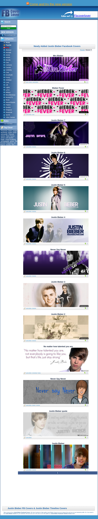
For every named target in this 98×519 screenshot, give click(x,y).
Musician (34, 146)
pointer (30, 82)
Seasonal (9, 112)
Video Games (10, 117)
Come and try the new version (51, 4)
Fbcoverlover (82, 15)
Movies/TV (9, 97)
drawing (34, 405)
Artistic (8, 57)
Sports (8, 115)
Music (8, 100)
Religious (9, 110)
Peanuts (11, 134)
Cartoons (9, 65)
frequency (9, 143)
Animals (8, 52)
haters (39, 372)
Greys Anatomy (10, 139)
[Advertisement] (58, 32)
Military (8, 92)
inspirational (34, 372)
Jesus (3, 138)
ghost (12, 141)
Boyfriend (4, 132)
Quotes (8, 107)
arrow (27, 82)
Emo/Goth (9, 75)
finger (3, 139)
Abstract (8, 50)
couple (15, 131)
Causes (8, 67)
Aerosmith (4, 134)
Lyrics (8, 90)
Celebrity (9, 70)
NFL (13, 144)
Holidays (9, 80)
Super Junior (12, 132)
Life (7, 85)
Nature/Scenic (10, 102)
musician (38, 405)
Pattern (8, 105)
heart (10, 131)
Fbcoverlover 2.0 (9, 35)
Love (7, 82)
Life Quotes (9, 138)
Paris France (10, 136)
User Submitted (8, 123)
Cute (7, 72)
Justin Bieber (35, 82)
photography (5, 141)
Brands (8, 60)
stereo (3, 136)
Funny (8, 77)
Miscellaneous (10, 95)
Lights (8, 87)
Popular (82, 50)
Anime (8, 55)
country (8, 144)
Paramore (4, 131)
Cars (7, 62)
